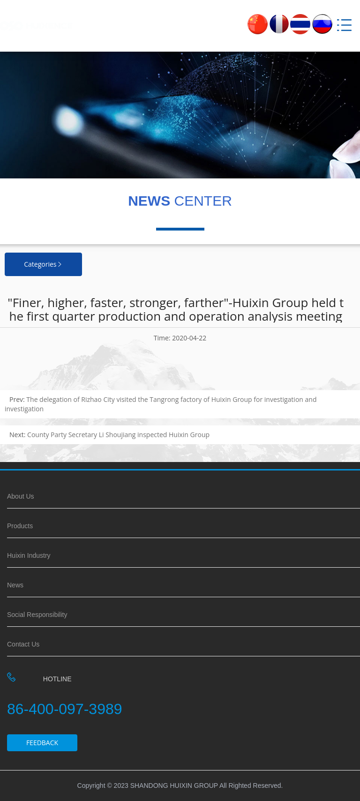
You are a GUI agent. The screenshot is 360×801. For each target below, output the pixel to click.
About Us (20, 496)
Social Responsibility (37, 614)
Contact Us (23, 644)
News (15, 585)
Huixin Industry (29, 555)
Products (20, 526)
